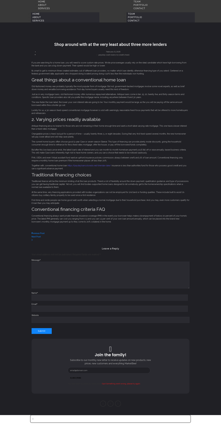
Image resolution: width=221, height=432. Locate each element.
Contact (134, 20)
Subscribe (75, 378)
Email (34, 304)
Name (35, 293)
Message (36, 260)
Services (38, 20)
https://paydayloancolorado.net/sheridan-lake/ (89, 165)
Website (35, 315)
